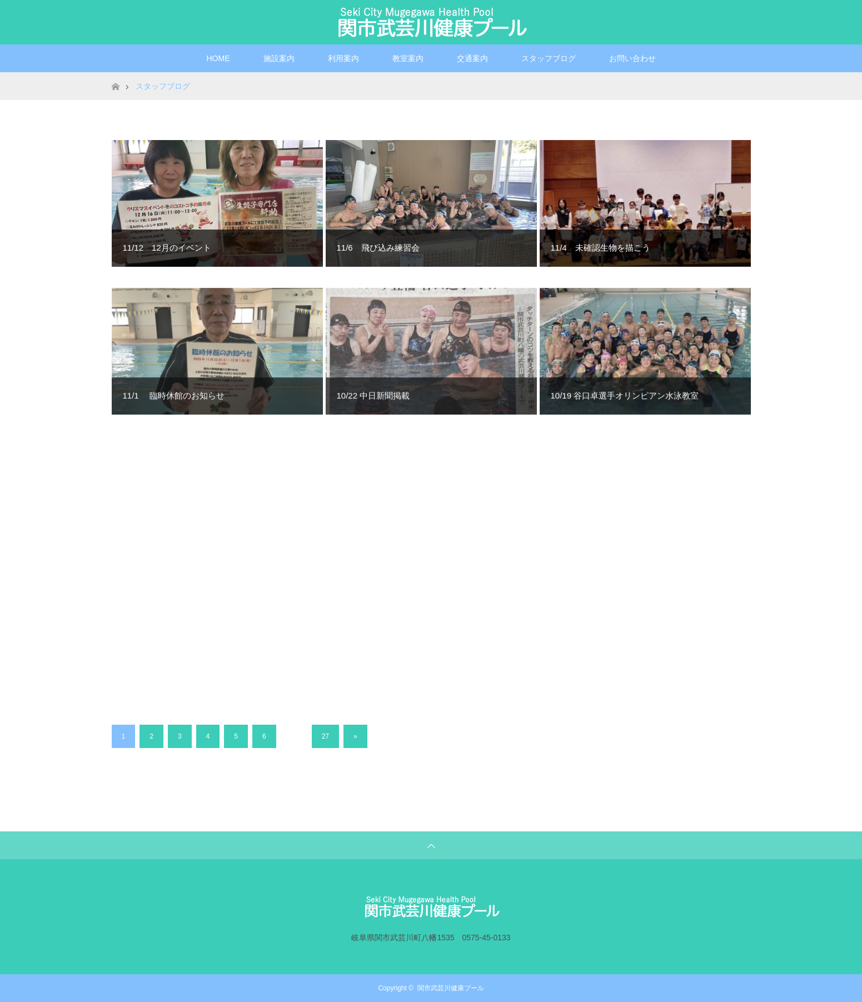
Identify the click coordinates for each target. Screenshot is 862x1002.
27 (325, 736)
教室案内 (407, 58)
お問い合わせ (632, 58)
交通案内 (472, 58)
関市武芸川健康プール (450, 988)
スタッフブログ (548, 58)
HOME (218, 58)
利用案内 (343, 58)
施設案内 (279, 58)
